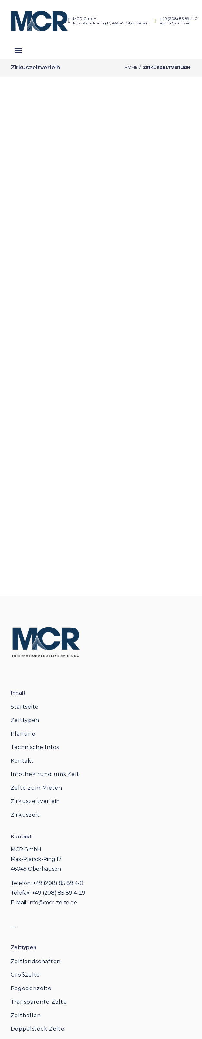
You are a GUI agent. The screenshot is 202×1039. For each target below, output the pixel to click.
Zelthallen (26, 1015)
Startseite (25, 707)
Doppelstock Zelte (38, 1029)
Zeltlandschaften (36, 961)
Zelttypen (25, 720)
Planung (23, 734)
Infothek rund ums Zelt (45, 774)
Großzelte (25, 975)
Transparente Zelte (39, 1002)
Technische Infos (35, 747)
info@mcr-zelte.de (53, 902)
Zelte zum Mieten (36, 788)
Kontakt (22, 761)
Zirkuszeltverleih (35, 801)
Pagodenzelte (31, 988)
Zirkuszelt (25, 815)
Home (131, 67)
